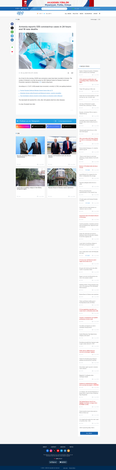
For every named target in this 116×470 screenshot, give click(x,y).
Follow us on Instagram (23, 126)
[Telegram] (24, 8)
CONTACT (53, 447)
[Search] (65, 9)
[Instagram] (17, 8)
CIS (99, 19)
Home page (94, 19)
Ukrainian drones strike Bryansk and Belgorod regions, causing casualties (40, 93)
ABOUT (45, 447)
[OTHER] (99, 13)
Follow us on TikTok (37, 126)
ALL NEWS (68, 13)
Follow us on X (66, 126)
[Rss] (27, 8)
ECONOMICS (88, 13)
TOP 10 (71, 447)
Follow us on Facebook (53, 126)
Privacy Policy (72, 468)
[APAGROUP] (58, 458)
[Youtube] (22, 8)
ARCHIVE (62, 447)
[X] (19, 8)
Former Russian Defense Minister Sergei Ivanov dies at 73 (36, 90)
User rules (65, 468)
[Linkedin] (25, 8)
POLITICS (75, 13)
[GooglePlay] (53, 462)
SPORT (96, 13)
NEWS (81, 13)
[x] (54, 450)
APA (40, 82)
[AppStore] (63, 462)
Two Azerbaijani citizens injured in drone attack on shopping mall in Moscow (41, 96)
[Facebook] (47, 450)
